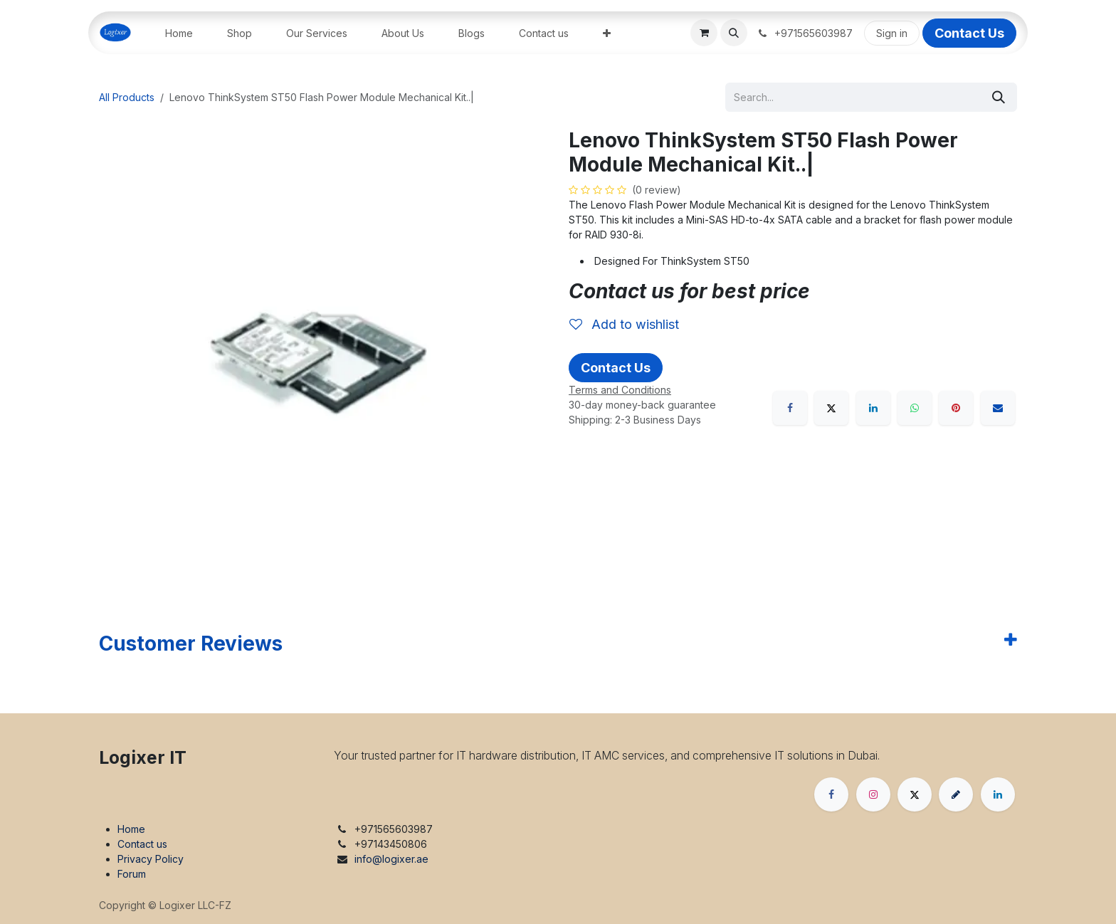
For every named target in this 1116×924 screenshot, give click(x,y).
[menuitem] (179, 33)
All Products (126, 97)
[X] (831, 408)
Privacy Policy (150, 859)
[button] (733, 32)
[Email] (998, 408)
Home (131, 829)
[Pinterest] (956, 408)
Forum (131, 874)
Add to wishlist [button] (624, 324)
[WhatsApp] (914, 408)
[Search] (998, 97)
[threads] (956, 794)
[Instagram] (873, 794)
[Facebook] (790, 408)
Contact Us (969, 33)
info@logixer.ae (391, 859)
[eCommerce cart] (703, 32)
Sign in (891, 33)
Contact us (142, 844)
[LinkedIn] (873, 408)
